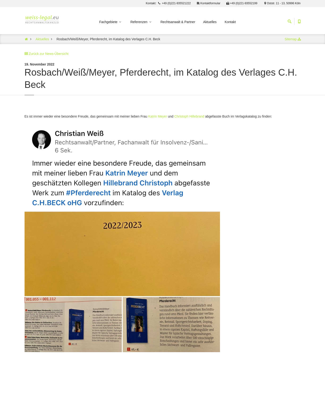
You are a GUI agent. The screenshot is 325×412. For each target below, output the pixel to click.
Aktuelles (210, 22)
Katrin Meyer (157, 116)
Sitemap (291, 39)
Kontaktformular (208, 3)
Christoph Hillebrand (189, 116)
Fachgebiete (110, 22)
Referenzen (141, 22)
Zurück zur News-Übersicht (48, 54)
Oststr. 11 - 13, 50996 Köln (281, 3)
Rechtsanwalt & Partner (177, 22)
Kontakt (230, 22)
